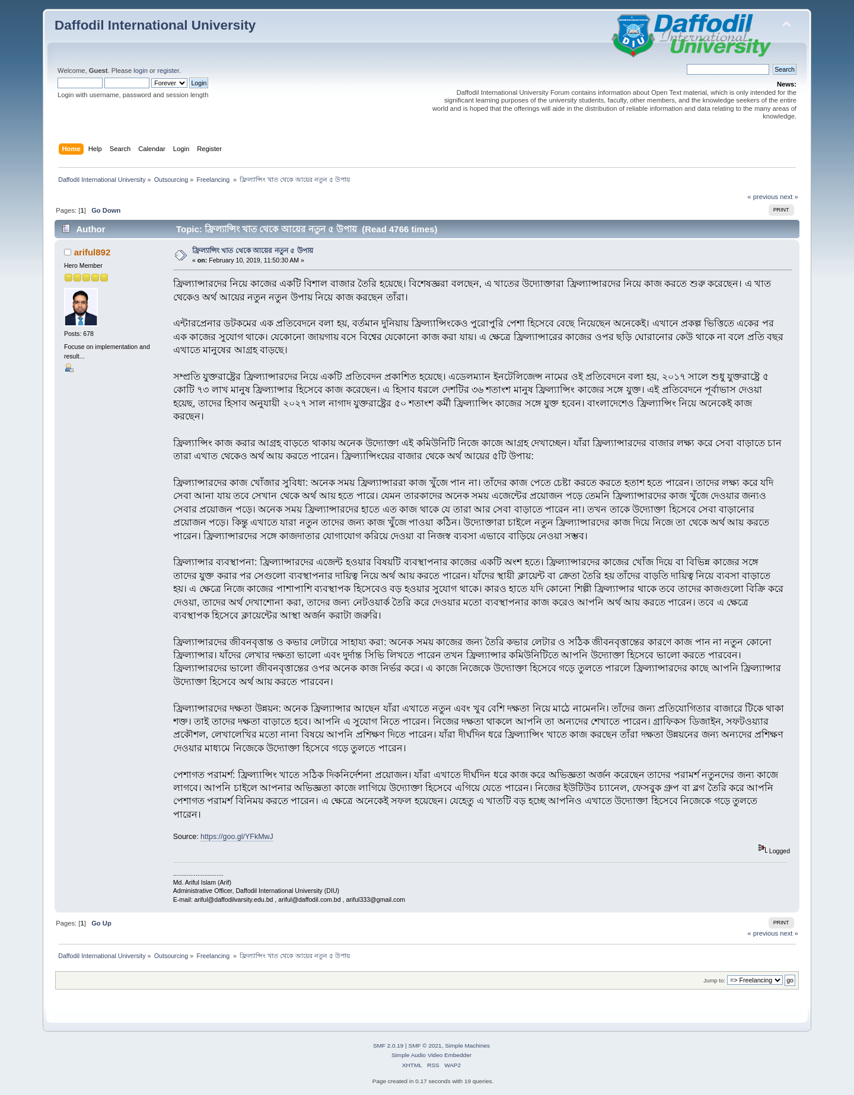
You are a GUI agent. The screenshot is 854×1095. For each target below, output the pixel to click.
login (140, 70)
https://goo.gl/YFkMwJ (236, 837)
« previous (762, 196)
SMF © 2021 (425, 1045)
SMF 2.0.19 (388, 1045)
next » (789, 196)
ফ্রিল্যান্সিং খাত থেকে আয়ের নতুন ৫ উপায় (252, 250)
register (168, 70)
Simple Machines (467, 1045)
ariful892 (92, 252)
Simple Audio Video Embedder (431, 1055)
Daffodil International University (155, 25)
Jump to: (714, 980)
